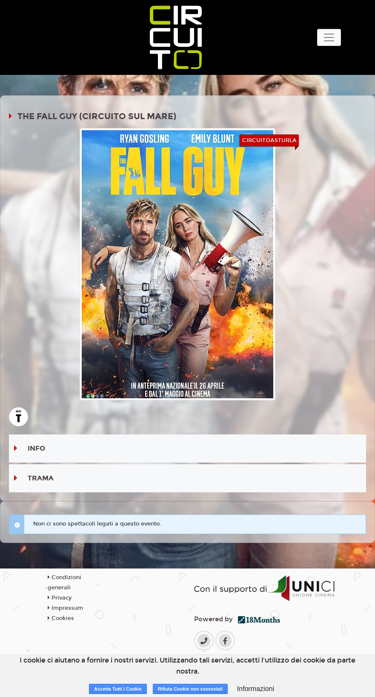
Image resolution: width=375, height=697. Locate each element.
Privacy (60, 597)
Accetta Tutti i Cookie (118, 688)
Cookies (61, 618)
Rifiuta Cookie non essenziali (190, 688)
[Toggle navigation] (329, 37)
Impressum (65, 608)
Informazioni (255, 688)
